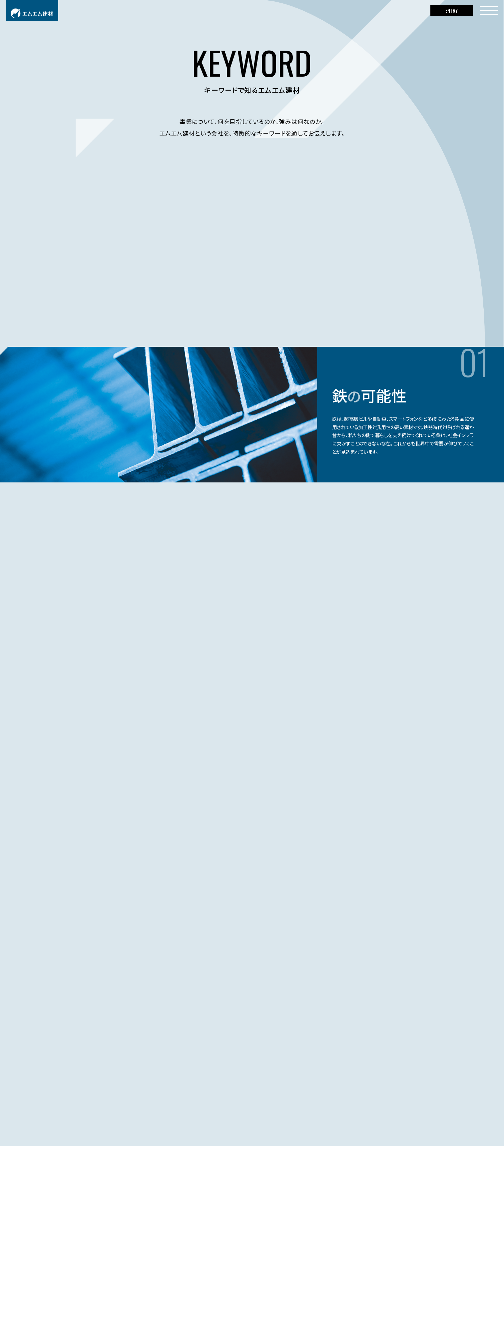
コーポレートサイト (106, 1314)
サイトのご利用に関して (204, 1314)
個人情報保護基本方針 (153, 1314)
